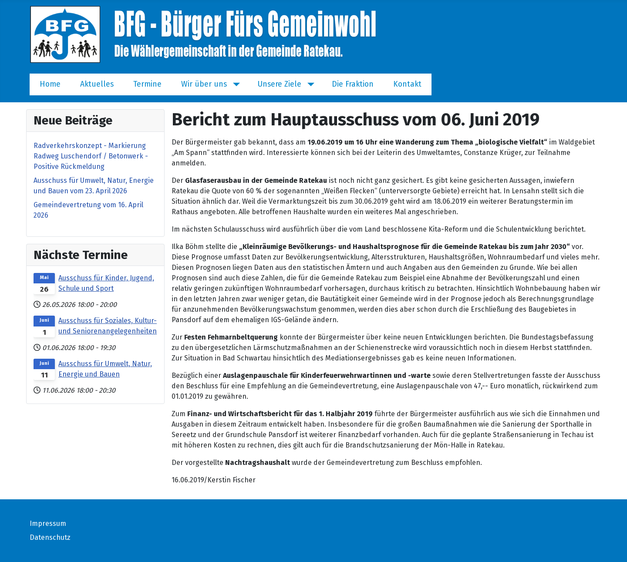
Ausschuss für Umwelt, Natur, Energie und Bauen (105, 369)
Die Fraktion (353, 84)
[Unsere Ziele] (308, 84)
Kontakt (407, 84)
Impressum (48, 523)
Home (50, 84)
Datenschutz (50, 537)
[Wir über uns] (234, 84)
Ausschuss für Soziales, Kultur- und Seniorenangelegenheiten (107, 325)
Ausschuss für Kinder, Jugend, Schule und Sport (106, 283)
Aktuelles (97, 84)
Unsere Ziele (279, 84)
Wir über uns (204, 84)
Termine (147, 84)
